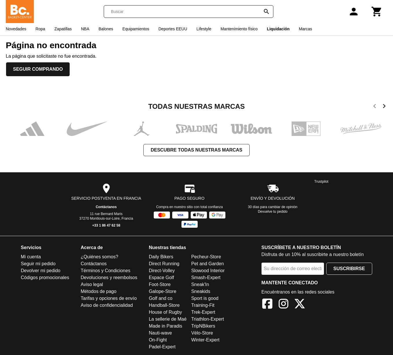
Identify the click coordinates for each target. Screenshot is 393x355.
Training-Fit (202, 305)
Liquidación (278, 29)
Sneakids (200, 291)
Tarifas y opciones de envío (109, 298)
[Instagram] (283, 304)
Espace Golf (161, 277)
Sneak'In (200, 284)
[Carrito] (377, 11)
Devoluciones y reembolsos (109, 277)
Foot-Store (160, 284)
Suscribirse (349, 268)
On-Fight (158, 339)
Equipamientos (136, 29)
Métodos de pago (98, 291)
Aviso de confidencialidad (107, 305)
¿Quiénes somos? (99, 256)
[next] (384, 107)
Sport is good (204, 298)
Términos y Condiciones (105, 270)
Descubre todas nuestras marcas (196, 149)
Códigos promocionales (45, 277)
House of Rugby (165, 312)
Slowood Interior (208, 270)
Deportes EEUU (172, 29)
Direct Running (164, 263)
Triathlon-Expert (207, 319)
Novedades (16, 29)
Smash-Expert (205, 277)
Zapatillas (63, 29)
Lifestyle (203, 29)
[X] (299, 304)
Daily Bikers (161, 256)
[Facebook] (267, 304)
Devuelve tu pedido (273, 212)
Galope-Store (162, 291)
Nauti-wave (160, 332)
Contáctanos (106, 207)
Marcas (305, 29)
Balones (106, 29)
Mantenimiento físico (238, 29)
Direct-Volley (162, 270)
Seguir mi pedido (38, 263)
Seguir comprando (38, 69)
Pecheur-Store (206, 256)
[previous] (374, 107)
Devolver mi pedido (40, 270)
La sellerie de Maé (168, 319)
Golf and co (161, 298)
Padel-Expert (162, 346)
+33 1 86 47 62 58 (106, 225)
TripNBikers (203, 326)
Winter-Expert (205, 339)
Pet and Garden (207, 263)
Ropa (40, 29)
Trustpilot (321, 182)
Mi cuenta (31, 256)
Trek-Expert (203, 312)
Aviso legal (92, 284)
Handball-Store (164, 305)
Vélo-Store (202, 332)
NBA (85, 29)
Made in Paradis (165, 326)
